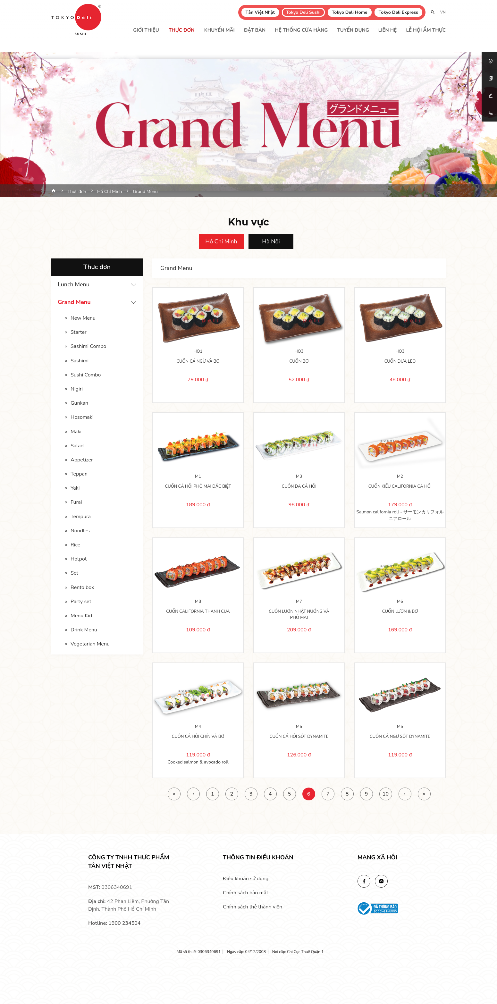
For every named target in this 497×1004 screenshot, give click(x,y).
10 (386, 793)
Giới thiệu (146, 30)
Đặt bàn (254, 30)
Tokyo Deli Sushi (303, 12)
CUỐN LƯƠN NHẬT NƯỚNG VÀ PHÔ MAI (299, 614)
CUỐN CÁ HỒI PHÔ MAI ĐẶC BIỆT (198, 486)
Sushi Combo (86, 374)
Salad (77, 445)
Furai (76, 501)
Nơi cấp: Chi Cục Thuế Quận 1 (298, 951)
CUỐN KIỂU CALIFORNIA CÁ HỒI (400, 486)
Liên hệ (387, 30)
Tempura (81, 515)
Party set (81, 600)
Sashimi (79, 360)
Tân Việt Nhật (260, 12)
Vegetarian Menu (90, 642)
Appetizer (82, 459)
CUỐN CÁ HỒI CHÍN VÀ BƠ (198, 736)
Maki (76, 431)
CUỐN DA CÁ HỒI (299, 486)
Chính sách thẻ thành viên (252, 906)
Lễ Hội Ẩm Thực (426, 30)
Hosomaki (82, 416)
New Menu (83, 318)
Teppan (79, 473)
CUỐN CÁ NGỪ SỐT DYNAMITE (400, 736)
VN (443, 12)
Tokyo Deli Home (349, 12)
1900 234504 (124, 923)
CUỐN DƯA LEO (400, 361)
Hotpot (79, 557)
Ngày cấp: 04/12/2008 (246, 951)
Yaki (75, 487)
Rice (75, 543)
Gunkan (79, 402)
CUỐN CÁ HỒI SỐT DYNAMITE (299, 736)
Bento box (82, 586)
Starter (79, 332)
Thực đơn (182, 30)
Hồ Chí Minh (221, 241)
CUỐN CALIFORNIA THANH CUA (198, 611)
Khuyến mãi (219, 30)
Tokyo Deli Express (398, 12)
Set (74, 572)
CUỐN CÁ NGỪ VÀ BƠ (197, 361)
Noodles (80, 529)
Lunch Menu (73, 284)
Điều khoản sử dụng (245, 878)
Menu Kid (81, 614)
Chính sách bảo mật (245, 892)
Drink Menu (84, 628)
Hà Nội (271, 241)
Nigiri (77, 388)
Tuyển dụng (353, 30)
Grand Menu (74, 302)
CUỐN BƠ (299, 361)
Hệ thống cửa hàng (301, 30)
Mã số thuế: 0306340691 (199, 951)
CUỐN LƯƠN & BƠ (400, 611)
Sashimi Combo (88, 346)
